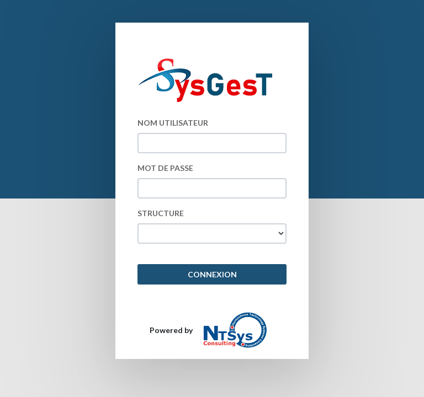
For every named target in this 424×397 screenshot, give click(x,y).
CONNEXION (212, 274)
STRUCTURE (160, 213)
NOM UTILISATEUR (172, 122)
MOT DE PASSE (165, 168)
